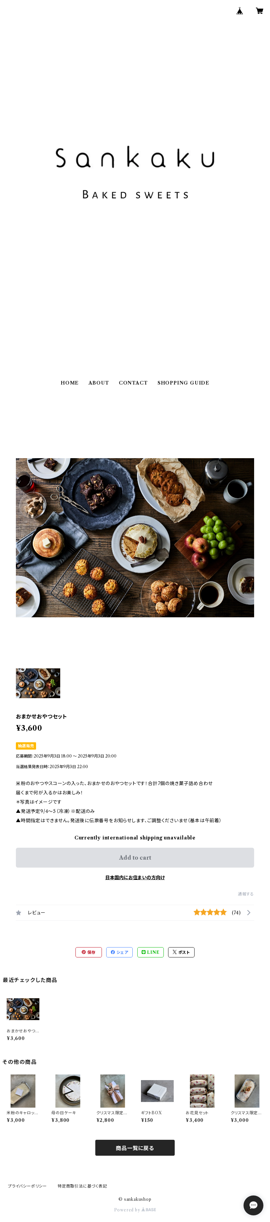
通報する (246, 893)
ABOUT (99, 383)
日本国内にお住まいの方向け (135, 878)
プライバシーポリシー (27, 1186)
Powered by (135, 1209)
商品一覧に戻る (135, 1148)
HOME (70, 383)
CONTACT (133, 383)
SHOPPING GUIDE (183, 383)
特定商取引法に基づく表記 (82, 1186)
